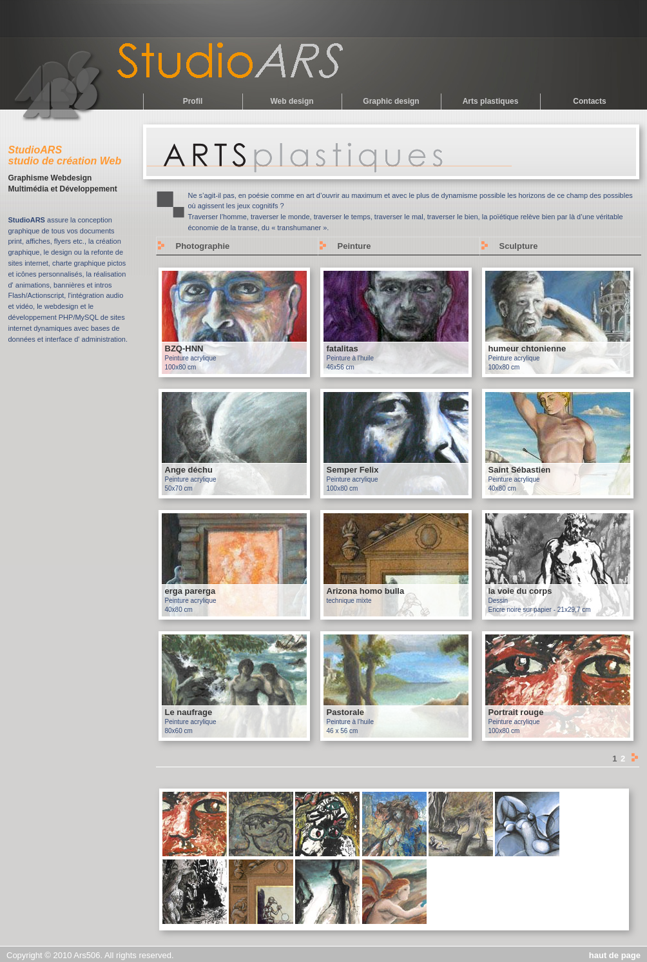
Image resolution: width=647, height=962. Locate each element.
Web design (291, 101)
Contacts (589, 101)
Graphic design (391, 101)
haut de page (615, 955)
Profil (193, 101)
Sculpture (518, 246)
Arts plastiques (491, 101)
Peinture (354, 246)
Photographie (203, 246)
